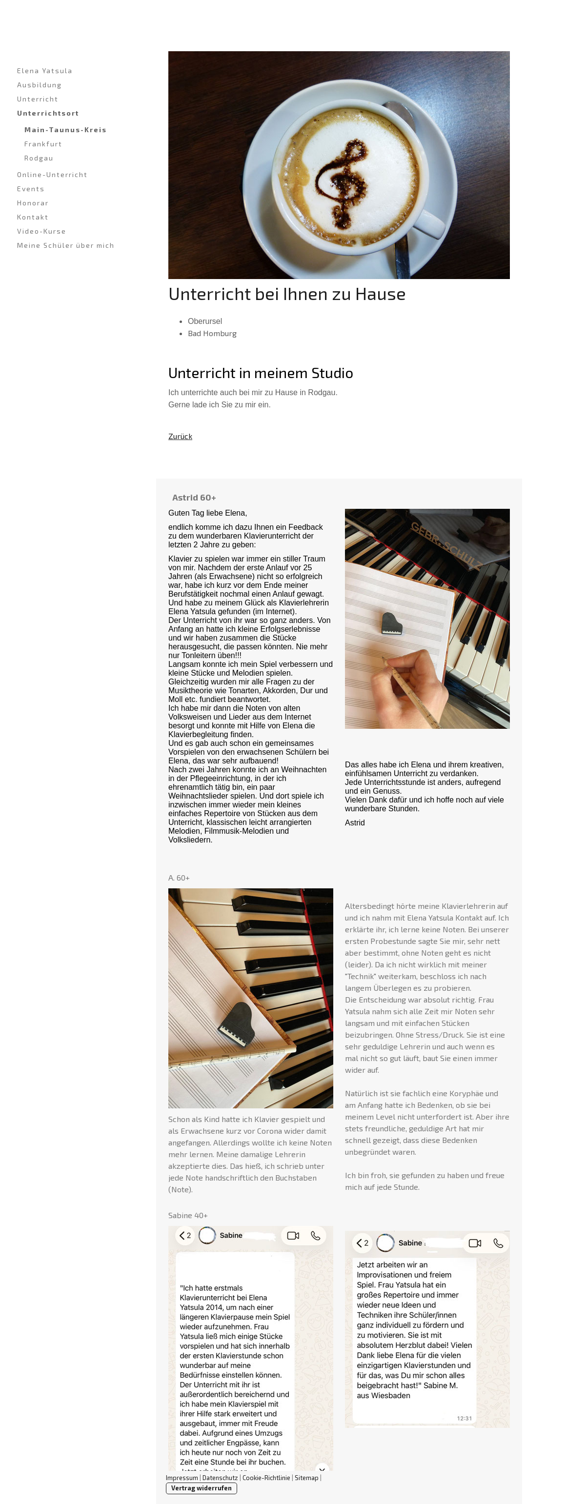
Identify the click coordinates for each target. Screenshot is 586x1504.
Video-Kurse (41, 231)
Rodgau (39, 158)
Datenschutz (220, 1478)
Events (31, 188)
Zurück (180, 436)
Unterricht (38, 99)
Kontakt (33, 217)
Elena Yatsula (45, 70)
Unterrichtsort (48, 113)
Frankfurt (43, 144)
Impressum (182, 1478)
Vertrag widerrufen (201, 1488)
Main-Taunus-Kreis (65, 129)
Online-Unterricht (52, 174)
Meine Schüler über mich (66, 245)
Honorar (33, 203)
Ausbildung (39, 84)
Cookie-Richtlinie (266, 1478)
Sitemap (307, 1478)
